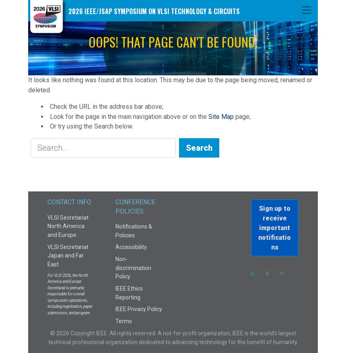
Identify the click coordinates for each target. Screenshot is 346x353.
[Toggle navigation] (306, 10)
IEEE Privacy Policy (138, 309)
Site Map (221, 116)
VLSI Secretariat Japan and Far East (68, 256)
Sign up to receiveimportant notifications (274, 228)
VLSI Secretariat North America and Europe (68, 226)
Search (199, 148)
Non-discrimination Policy (133, 268)
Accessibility (131, 247)
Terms (123, 321)
